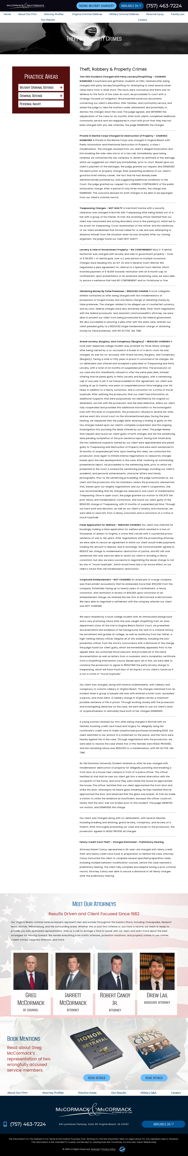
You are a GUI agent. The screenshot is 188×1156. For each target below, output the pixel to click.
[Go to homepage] (25, 6)
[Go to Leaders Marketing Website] (122, 1149)
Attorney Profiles (54, 14)
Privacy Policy (108, 1149)
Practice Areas (87, 1092)
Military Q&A (148, 1092)
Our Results (48, 19)
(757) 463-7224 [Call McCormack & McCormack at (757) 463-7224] (164, 6)
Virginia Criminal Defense (87, 14)
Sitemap (95, 1149)
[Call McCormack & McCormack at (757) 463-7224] (5, 1124)
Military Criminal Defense (124, 14)
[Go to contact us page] (96, 5)
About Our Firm (27, 14)
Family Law (177, 14)
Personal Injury (155, 14)
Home (7, 14)
